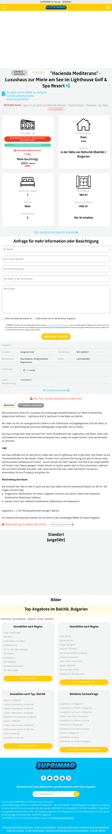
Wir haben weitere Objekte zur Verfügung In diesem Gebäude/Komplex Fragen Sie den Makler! (27, 95)
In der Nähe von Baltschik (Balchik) (48, 105)
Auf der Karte (56, 109)
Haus (25, 105)
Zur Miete (103, 105)
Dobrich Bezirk (76, 105)
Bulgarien (91, 105)
